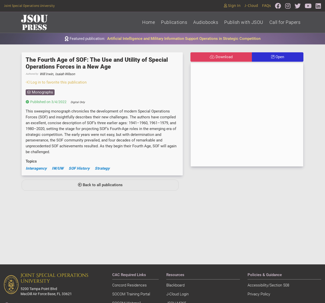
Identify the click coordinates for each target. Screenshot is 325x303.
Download (221, 57)
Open (277, 57)
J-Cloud (251, 6)
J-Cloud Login (177, 294)
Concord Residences (129, 285)
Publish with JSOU (243, 22)
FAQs (266, 6)
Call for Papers (285, 22)
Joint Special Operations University (29, 6)
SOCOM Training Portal (131, 294)
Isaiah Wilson (65, 74)
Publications (174, 22)
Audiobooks (205, 22)
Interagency (36, 168)
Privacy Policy (259, 294)
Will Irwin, (47, 74)
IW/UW (57, 168)
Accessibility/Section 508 (268, 285)
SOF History (79, 168)
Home (148, 22)
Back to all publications (100, 185)
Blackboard (175, 285)
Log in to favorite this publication (56, 82)
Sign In (232, 6)
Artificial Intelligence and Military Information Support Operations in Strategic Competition (184, 38)
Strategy (102, 168)
